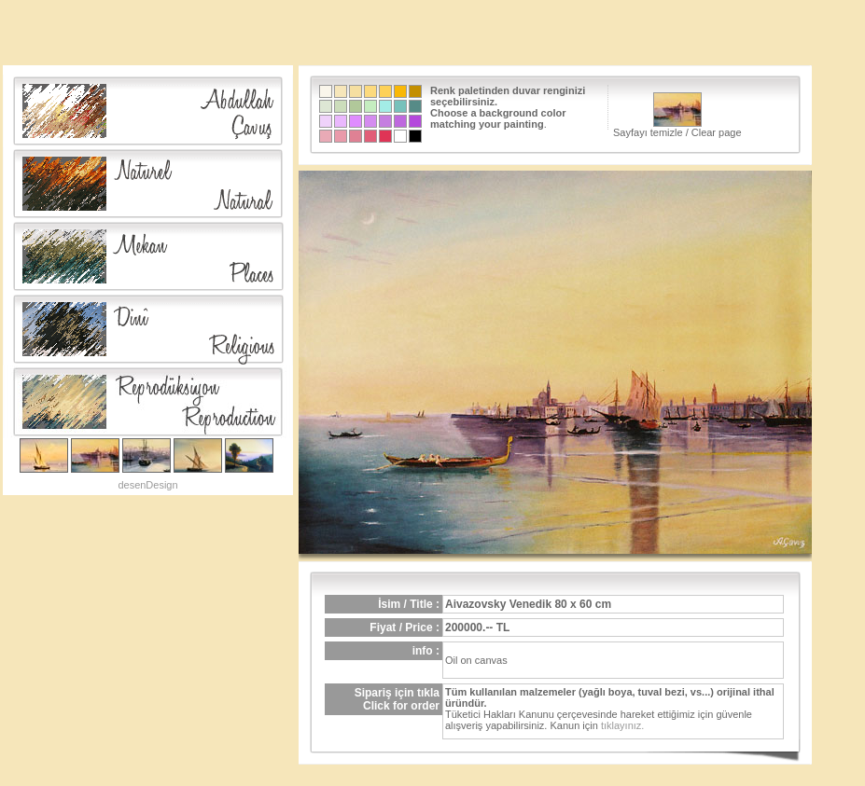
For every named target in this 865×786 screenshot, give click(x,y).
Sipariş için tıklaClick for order (397, 699)
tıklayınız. (622, 725)
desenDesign (147, 484)
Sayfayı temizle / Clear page (677, 115)
